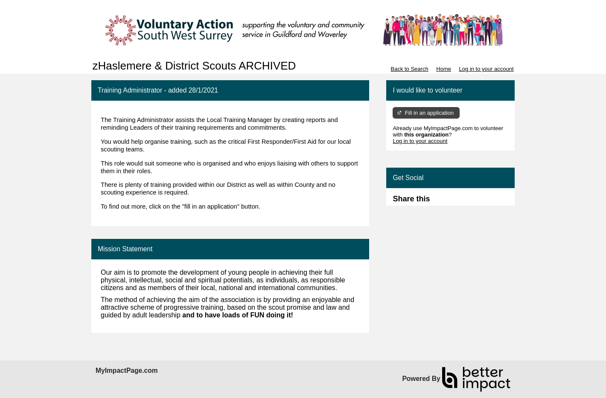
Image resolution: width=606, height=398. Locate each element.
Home (443, 69)
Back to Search (409, 69)
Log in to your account (486, 69)
